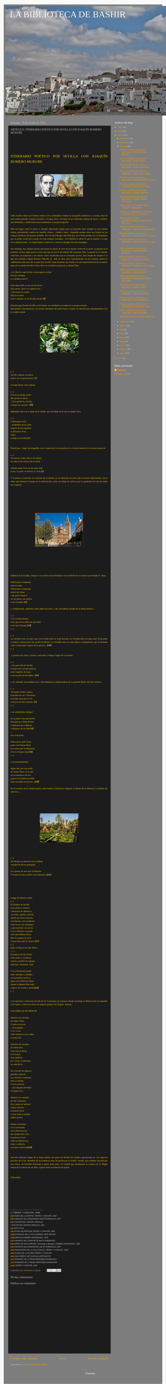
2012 (120, 358)
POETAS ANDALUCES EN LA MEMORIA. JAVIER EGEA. (133, 159)
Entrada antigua (98, 1358)
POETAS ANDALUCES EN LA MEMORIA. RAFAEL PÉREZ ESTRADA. (133, 199)
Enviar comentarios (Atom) (35, 1364)
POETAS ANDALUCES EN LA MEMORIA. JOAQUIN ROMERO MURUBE (135, 278)
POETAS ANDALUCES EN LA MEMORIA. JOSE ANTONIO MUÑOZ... (133, 250)
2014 (120, 131)
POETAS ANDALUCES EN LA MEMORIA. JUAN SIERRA (133, 271)
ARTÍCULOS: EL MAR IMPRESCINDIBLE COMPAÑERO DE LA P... (135, 220)
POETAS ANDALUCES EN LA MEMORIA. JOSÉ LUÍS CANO (134, 166)
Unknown (122, 370)
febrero (123, 349)
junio (122, 333)
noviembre (125, 142)
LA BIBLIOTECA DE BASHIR (68, 14)
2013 (120, 135)
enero (123, 353)
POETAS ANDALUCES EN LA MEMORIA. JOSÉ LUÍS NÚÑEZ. (135, 172)
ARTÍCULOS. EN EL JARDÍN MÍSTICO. (137, 317)
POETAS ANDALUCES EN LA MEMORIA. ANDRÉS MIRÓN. (134, 191)
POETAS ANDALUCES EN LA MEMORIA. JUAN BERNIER (133, 311)
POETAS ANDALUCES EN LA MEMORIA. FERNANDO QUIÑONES (137, 228)
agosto (123, 326)
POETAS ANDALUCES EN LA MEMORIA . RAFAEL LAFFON (134, 258)
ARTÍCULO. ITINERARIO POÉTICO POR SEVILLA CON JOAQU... (135, 213)
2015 (120, 127)
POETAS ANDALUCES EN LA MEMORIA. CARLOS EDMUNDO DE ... (137, 241)
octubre (123, 146)
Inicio (62, 1358)
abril (122, 341)
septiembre (125, 321)
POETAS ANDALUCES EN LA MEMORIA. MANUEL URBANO (134, 185)
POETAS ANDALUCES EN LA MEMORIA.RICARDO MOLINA (134, 305)
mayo (122, 337)
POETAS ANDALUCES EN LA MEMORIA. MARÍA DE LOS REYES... (133, 152)
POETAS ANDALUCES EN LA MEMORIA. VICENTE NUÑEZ (134, 292)
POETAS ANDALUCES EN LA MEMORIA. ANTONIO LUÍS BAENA (136, 264)
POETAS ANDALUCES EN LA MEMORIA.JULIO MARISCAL (134, 299)
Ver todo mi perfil (122, 374)
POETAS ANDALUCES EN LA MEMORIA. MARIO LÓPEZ (133, 286)
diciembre (124, 138)
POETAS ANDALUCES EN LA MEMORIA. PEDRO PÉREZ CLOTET (137, 178)
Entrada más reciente (23, 1358)
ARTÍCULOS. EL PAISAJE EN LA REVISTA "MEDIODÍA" (134, 206)
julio (122, 329)
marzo (123, 345)
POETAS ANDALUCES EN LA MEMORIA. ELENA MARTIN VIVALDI (137, 234)
